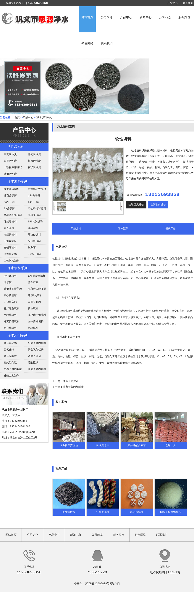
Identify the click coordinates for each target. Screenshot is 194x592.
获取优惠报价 (136, 204)
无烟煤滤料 (10, 241)
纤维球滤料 (10, 221)
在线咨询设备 (158, 204)
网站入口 (114, 583)
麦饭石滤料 (10, 247)
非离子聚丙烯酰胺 (35, 370)
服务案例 (184, 17)
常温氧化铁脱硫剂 (35, 190)
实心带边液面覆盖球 (35, 289)
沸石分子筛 (10, 195)
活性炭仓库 (102, 445)
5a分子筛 (9, 202)
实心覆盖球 (10, 295)
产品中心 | (174, 3)
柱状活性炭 (34, 160)
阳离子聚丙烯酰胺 (35, 344)
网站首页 (87, 17)
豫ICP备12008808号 (97, 583)
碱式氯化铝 (10, 362)
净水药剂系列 (17, 335)
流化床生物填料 (37, 315)
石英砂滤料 (34, 234)
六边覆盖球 (10, 301)
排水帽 (8, 282)
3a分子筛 (9, 208)
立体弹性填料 (35, 321)
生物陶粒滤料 (11, 260)
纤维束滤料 (34, 215)
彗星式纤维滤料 (13, 215)
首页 (17, 117)
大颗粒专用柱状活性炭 (11, 168)
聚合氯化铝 (10, 343)
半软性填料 (10, 315)
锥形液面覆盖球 (13, 288)
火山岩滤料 (34, 241)
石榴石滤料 (34, 254)
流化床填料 (10, 275)
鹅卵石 (32, 247)
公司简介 (107, 17)
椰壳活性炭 (34, 154)
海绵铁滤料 (10, 234)
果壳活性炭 (10, 154)
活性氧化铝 (10, 254)
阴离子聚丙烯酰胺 (11, 370)
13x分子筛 (34, 195)
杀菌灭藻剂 (34, 356)
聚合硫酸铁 (10, 356)
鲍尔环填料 (34, 295)
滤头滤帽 (33, 282)
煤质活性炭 (10, 160)
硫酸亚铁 (33, 362)
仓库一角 (170, 445)
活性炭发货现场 (69, 445)
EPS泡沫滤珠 (35, 221)
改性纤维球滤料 (37, 208)
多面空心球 (34, 301)
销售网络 (87, 43)
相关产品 (170, 228)
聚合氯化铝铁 (35, 349)
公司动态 (165, 17)
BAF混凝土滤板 (37, 275)
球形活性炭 (10, 173)
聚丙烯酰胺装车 (136, 445)
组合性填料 (10, 328)
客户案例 (123, 228)
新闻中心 (145, 17)
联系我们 (188, 3)
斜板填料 (33, 328)
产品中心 (126, 17)
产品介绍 (76, 228)
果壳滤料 (9, 228)
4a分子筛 (33, 202)
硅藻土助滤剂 (11, 375)
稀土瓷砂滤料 (11, 189)
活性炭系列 (15, 147)
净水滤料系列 (17, 181)
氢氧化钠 (9, 349)
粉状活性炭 (34, 167)
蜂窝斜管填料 (11, 321)
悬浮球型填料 (11, 308)
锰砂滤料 (33, 228)
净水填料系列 (44, 117)
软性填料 (33, 308)
